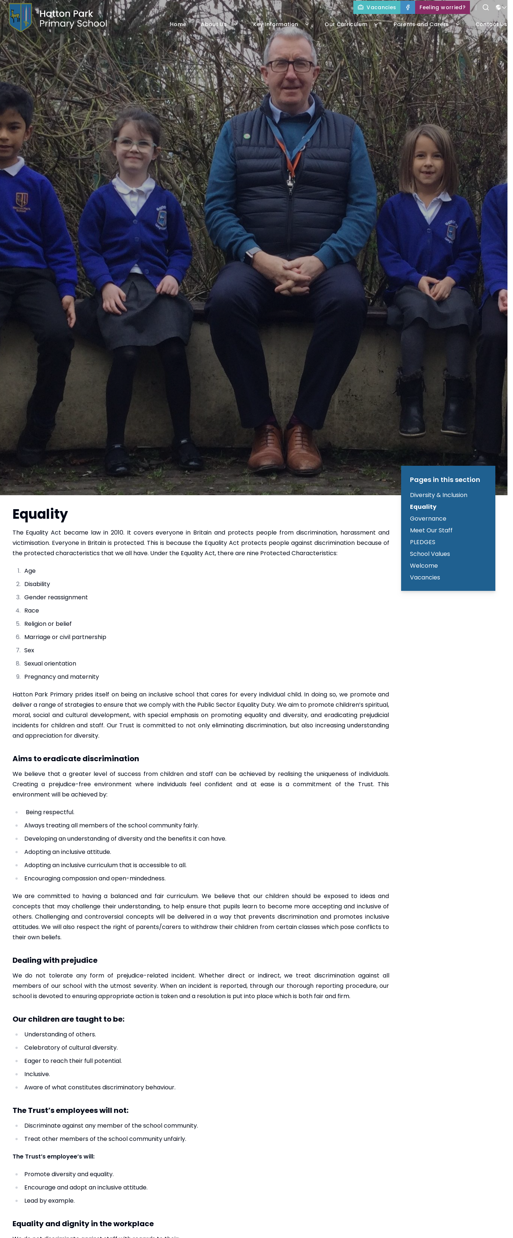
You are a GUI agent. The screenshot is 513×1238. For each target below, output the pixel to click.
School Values (430, 554)
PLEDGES (422, 542)
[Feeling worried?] (442, 7)
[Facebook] (407, 7)
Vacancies (425, 577)
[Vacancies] (376, 7)
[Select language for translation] (501, 7)
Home (178, 24)
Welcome (424, 565)
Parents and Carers (427, 24)
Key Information (281, 24)
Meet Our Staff (431, 530)
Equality (423, 507)
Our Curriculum (352, 24)
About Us (219, 24)
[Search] (485, 7)
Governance (428, 518)
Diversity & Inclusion (438, 495)
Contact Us (491, 24)
